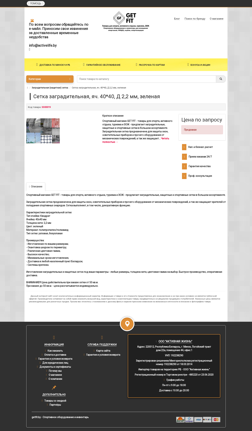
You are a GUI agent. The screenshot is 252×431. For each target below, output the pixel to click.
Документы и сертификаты (55, 366)
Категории (49, 79)
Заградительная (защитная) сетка (50, 87)
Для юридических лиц (55, 362)
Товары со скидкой (55, 400)
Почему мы (55, 370)
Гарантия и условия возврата (55, 358)
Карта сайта (103, 350)
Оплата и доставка (55, 354)
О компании (55, 378)
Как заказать (55, 350)
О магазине (55, 374)
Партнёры (55, 404)
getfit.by (36, 417)
